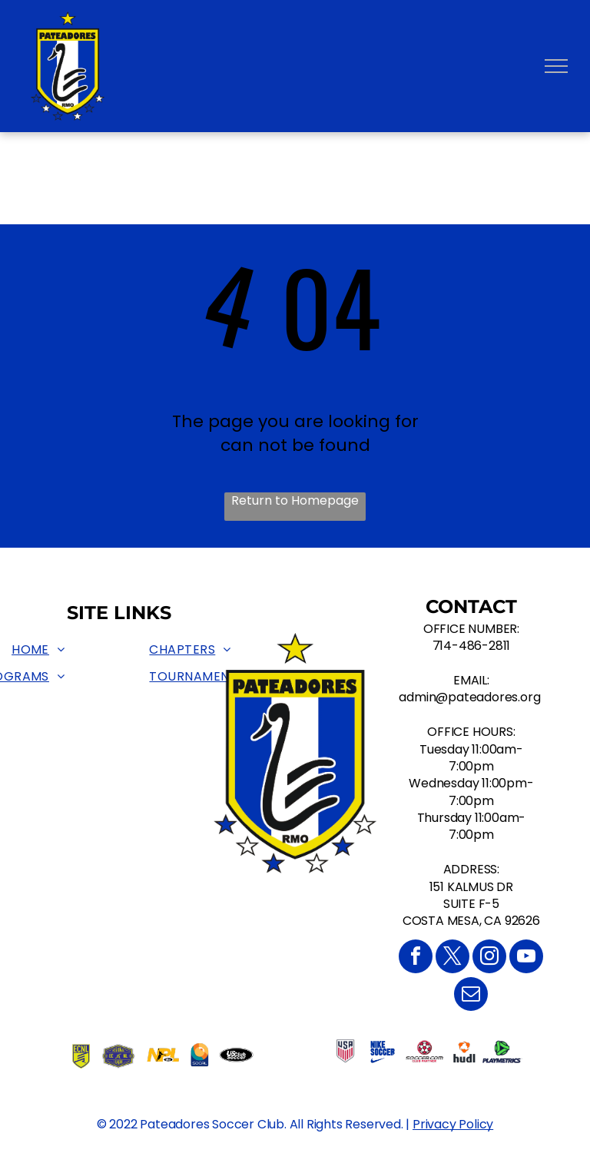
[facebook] (416, 958)
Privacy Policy (453, 1124)
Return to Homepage (295, 500)
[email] (471, 996)
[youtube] (526, 958)
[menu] (556, 66)
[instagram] (489, 958)
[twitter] (452, 958)
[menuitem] (38, 651)
